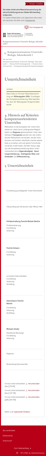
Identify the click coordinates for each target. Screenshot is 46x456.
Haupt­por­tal (30, 20)
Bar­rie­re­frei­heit (9, 430)
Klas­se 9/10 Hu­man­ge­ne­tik (20, 64)
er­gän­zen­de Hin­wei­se (22, 412)
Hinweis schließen (35, 4)
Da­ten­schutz (8, 435)
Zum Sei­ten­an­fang (22, 448)
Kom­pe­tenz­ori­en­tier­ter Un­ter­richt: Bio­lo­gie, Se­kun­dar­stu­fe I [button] (23, 53)
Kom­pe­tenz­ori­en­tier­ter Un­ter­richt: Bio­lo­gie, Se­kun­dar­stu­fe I (23, 42)
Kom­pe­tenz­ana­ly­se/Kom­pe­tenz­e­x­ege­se (28, 66)
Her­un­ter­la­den (33, 383)
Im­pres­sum (7, 441)
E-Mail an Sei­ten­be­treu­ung (32, 453)
